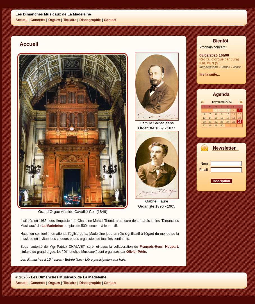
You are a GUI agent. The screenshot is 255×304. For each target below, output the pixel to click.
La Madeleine (52, 226)
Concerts (38, 20)
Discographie (90, 20)
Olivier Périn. (136, 252)
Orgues (54, 20)
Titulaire (69, 20)
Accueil (21, 20)
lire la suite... (209, 74)
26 (239, 121)
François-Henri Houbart (159, 247)
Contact (110, 20)
